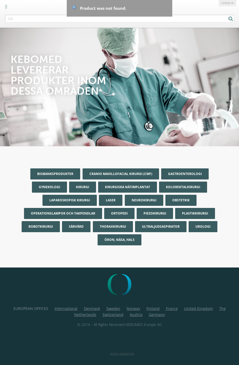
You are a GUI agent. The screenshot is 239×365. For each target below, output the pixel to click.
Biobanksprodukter (55, 174)
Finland (153, 308)
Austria (136, 314)
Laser (111, 200)
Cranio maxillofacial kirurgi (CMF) (120, 174)
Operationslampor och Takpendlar (63, 213)
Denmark (92, 308)
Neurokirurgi (144, 200)
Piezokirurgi (155, 213)
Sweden (113, 308)
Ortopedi (119, 213)
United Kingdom (198, 308)
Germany (157, 314)
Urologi (203, 226)
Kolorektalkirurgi (183, 187)
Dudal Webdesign (122, 354)
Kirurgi (82, 187)
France (172, 308)
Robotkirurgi (40, 226)
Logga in (227, 3)
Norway (133, 308)
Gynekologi (49, 187)
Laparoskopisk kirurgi (69, 200)
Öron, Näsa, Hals (119, 239)
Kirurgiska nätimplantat (127, 187)
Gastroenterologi (185, 174)
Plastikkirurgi (195, 213)
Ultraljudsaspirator (161, 226)
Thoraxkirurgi (113, 226)
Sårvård (76, 226)
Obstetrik (181, 200)
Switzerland (113, 314)
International (66, 308)
